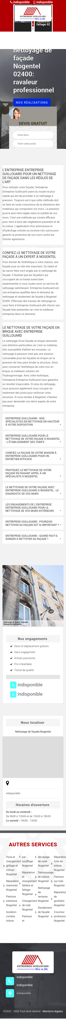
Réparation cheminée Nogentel (9, 885)
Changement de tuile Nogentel (25, 905)
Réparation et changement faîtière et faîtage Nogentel (25, 883)
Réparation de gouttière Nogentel (57, 899)
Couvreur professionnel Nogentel (57, 916)
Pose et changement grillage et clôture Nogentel (9, 865)
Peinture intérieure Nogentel (9, 901)
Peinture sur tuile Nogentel (57, 881)
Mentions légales (53, 1011)
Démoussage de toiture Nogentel (41, 877)
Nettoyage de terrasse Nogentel (41, 894)
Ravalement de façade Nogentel (41, 912)
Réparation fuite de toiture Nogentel (57, 863)
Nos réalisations (32, 102)
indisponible (20, 2)
